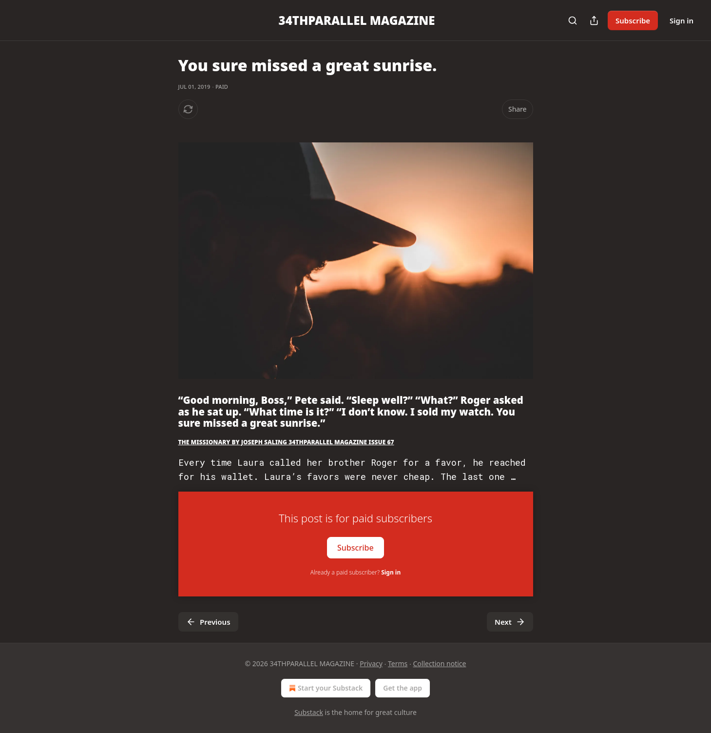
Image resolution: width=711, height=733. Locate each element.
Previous (208, 622)
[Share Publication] (594, 20)
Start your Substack (325, 688)
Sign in (681, 20)
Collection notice (439, 663)
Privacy (371, 663)
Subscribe (632, 20)
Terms (397, 663)
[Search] (572, 20)
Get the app (402, 688)
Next (510, 622)
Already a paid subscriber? (355, 572)
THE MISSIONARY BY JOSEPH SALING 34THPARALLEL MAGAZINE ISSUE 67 (286, 442)
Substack (308, 712)
